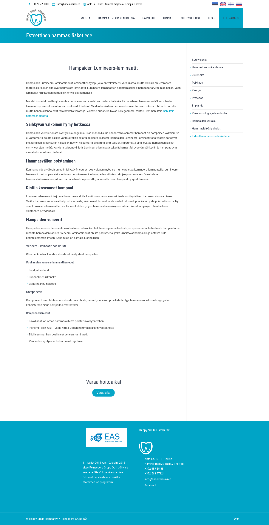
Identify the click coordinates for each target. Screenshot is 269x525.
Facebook (151, 485)
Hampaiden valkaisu (204, 121)
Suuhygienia (199, 59)
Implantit (197, 105)
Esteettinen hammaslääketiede (211, 136)
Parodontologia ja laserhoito (209, 113)
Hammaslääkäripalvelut (206, 128)
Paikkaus (197, 82)
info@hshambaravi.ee (68, 4)
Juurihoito (198, 75)
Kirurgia (196, 90)
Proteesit (197, 98)
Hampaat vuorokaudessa (207, 67)
